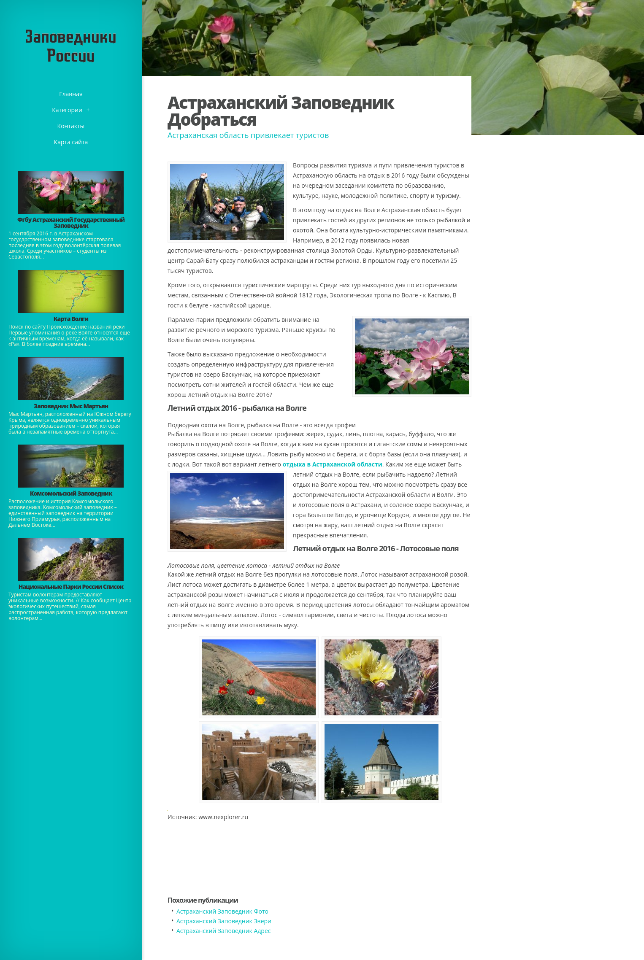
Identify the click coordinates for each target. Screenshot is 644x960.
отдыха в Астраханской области (332, 464)
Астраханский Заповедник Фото (222, 911)
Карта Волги (71, 319)
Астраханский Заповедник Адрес (223, 931)
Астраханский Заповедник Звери (223, 921)
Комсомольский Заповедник (71, 493)
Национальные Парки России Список (71, 586)
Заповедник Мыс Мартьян (71, 406)
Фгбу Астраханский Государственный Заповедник (70, 222)
